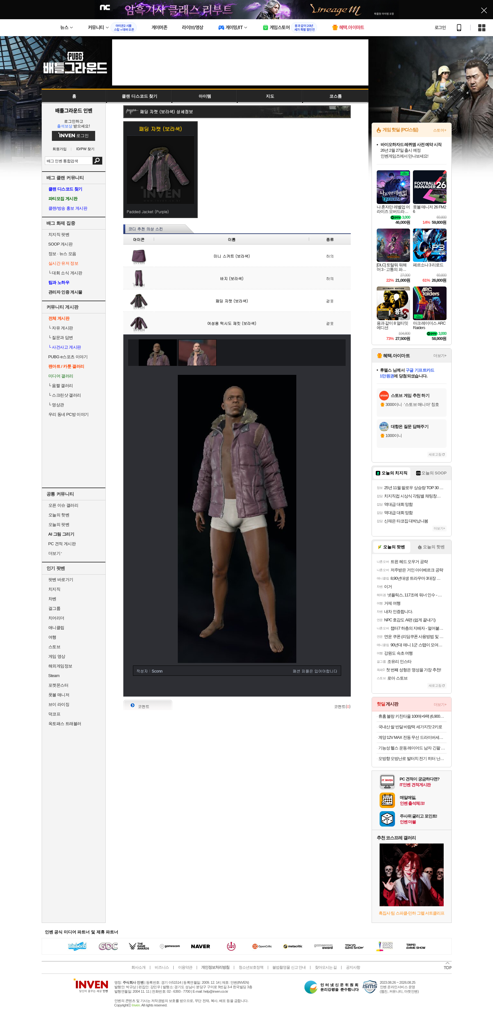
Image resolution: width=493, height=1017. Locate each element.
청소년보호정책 (251, 967)
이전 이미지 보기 (131, 352)
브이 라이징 (59, 704)
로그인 (440, 27)
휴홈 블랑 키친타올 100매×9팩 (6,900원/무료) (412, 716)
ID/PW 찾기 (85, 149)
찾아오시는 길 (326, 967)
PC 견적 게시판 (62, 544)
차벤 (52, 599)
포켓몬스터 (58, 685)
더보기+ (439, 356)
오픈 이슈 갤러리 (63, 505)
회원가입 (60, 149)
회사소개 (138, 967)
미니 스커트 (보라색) (232, 256)
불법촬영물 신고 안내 (289, 967)
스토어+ (440, 130)
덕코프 (54, 714)
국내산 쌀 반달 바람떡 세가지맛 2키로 (410, 726)
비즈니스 (162, 967)
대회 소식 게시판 (65, 273)
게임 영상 (56, 656)
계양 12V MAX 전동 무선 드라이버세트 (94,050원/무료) (412, 737)
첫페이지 (298, 686)
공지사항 (353, 967)
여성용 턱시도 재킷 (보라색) (231, 323)
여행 (52, 637)
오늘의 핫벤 (59, 515)
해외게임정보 (60, 666)
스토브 (54, 647)
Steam (54, 676)
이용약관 (185, 967)
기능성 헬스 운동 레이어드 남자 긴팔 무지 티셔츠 (412, 748)
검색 (97, 161)
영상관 (56, 405)
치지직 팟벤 (59, 234)
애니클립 (56, 628)
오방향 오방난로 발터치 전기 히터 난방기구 (412, 758)
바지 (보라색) (231, 278)
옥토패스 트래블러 (64, 724)
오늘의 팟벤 (59, 524)
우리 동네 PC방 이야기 (68, 414)
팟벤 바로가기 (60, 579)
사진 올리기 (325, 686)
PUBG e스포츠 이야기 (68, 357)
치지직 (54, 589)
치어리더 (56, 618)
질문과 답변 (60, 337)
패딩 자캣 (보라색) (232, 300)
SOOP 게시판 (60, 244)
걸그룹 (54, 608)
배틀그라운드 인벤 (73, 110)
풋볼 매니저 (59, 695)
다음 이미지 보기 (343, 352)
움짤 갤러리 (60, 385)
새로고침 (435, 454)
